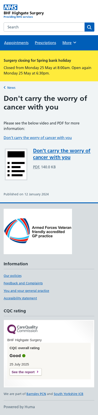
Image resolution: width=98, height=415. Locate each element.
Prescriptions (45, 42)
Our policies (12, 276)
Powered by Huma (19, 407)
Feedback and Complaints (23, 283)
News (11, 88)
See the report (23, 372)
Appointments (16, 42)
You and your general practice (26, 291)
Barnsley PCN (36, 394)
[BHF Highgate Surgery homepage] (26, 12)
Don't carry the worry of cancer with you (38, 137)
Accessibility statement (20, 298)
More (69, 42)
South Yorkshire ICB (68, 394)
